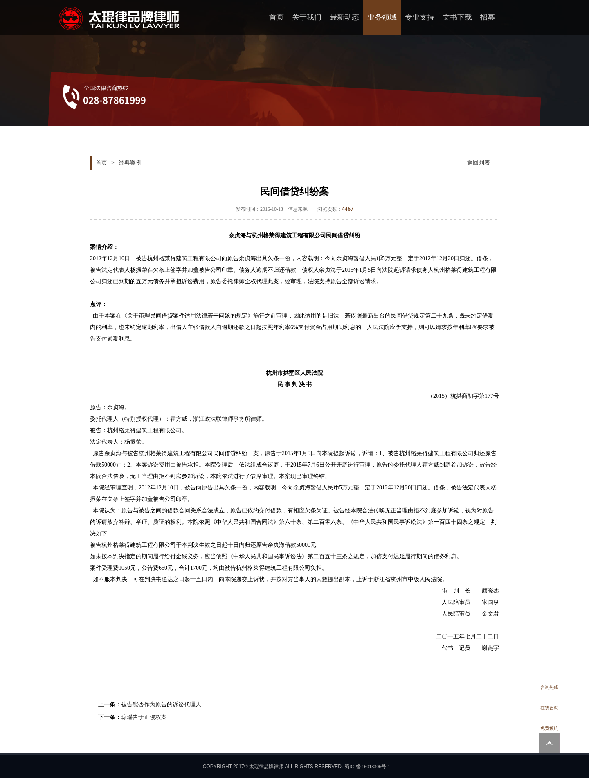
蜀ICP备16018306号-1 (367, 766)
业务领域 (382, 17)
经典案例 (130, 163)
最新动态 (344, 17)
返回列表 (478, 163)
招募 (487, 17)
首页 (276, 17)
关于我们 (306, 17)
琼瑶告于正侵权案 (144, 717)
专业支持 (419, 17)
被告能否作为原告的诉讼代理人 (161, 704)
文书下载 (457, 17)
